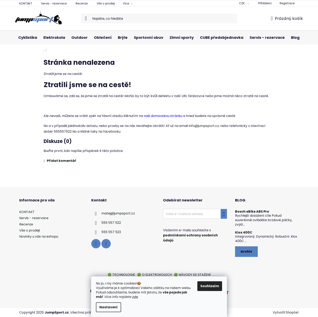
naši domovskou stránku (163, 116)
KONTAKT (25, 3)
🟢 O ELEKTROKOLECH (154, 274)
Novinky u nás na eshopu (38, 236)
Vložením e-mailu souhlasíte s (190, 235)
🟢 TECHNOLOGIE (121, 274)
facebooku (111, 131)
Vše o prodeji (106, 3)
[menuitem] (27, 37)
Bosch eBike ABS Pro (252, 211)
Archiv (246, 251)
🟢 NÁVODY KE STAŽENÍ (192, 274)
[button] (159, 160)
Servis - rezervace (54, 3)
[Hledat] (159, 18)
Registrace (287, 3)
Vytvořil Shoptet (286, 312)
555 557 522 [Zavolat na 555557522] (111, 223)
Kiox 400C (243, 232)
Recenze (82, 3)
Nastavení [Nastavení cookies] (108, 307)
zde (135, 296)
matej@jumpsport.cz (118, 213)
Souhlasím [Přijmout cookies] (209, 286)
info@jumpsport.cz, (204, 125)
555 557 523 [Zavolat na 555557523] (111, 232)
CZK (242, 3)
